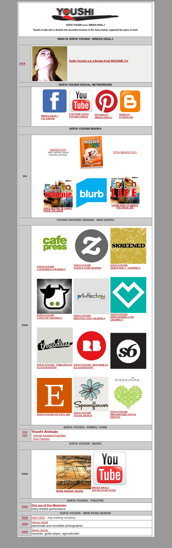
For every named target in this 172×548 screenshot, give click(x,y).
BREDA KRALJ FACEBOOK (49, 117)
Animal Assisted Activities (49, 435)
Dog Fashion (41, 439)
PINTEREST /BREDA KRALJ (106, 115)
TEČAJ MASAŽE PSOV (125, 152)
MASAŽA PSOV (58, 150)
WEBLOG (130, 113)
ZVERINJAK (126, 117)
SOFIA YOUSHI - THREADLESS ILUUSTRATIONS (54, 366)
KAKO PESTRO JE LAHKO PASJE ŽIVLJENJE (58, 209)
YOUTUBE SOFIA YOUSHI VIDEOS (81, 114)
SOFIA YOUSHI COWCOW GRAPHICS (49, 316)
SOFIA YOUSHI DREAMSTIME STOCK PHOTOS (123, 414)
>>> (22, 63)
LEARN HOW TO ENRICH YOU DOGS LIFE (125, 206)
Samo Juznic (40, 530)
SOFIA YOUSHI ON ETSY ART (54, 413)
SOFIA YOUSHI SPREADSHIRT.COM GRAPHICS (128, 316)
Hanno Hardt (40, 522)
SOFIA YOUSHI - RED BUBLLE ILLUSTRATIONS (92, 365)
